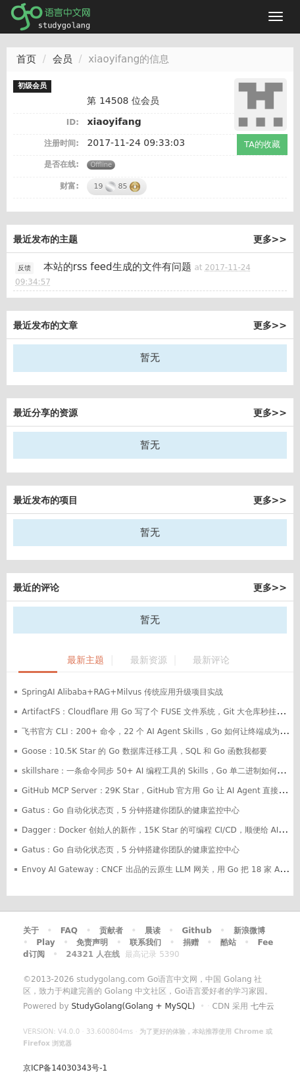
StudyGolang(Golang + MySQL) (133, 1006)
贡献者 (111, 930)
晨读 (153, 930)
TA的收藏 (262, 144)
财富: (69, 186)
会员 (62, 59)
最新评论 (211, 660)
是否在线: (61, 164)
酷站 (228, 942)
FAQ (69, 930)
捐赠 (191, 942)
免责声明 (92, 942)
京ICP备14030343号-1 (65, 1068)
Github (196, 930)
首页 (26, 59)
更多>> (270, 239)
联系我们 (145, 942)
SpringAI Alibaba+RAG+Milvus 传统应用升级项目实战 (122, 692)
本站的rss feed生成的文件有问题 (117, 267)
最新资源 (148, 660)
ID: (72, 122)
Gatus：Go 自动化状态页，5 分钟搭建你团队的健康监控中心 (130, 810)
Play (45, 942)
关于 (31, 930)
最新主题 (85, 660)
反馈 (24, 267)
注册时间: (61, 143)
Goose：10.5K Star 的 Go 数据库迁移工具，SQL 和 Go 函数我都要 (144, 751)
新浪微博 (249, 930)
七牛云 (262, 1006)
